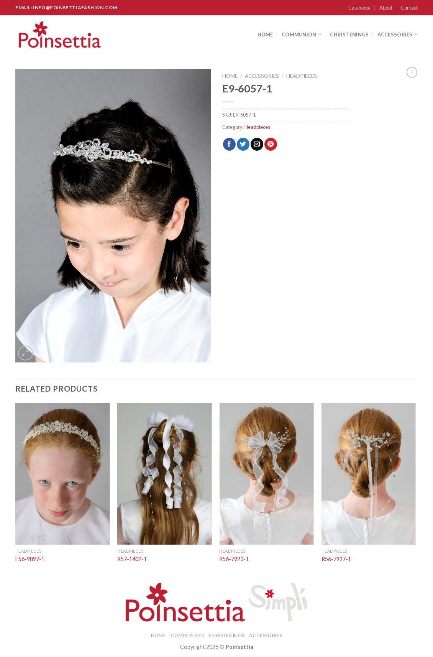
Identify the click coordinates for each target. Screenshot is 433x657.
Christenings (349, 34)
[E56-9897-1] (62, 474)
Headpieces (301, 76)
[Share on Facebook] (229, 144)
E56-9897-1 (29, 559)
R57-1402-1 (132, 559)
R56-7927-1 (336, 559)
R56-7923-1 (234, 559)
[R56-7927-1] (368, 474)
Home (265, 34)
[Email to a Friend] (257, 144)
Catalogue (359, 8)
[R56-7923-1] (266, 474)
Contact (409, 8)
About (385, 8)
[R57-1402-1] (164, 474)
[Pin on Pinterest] (270, 144)
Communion (301, 34)
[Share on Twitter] (243, 144)
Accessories (397, 34)
